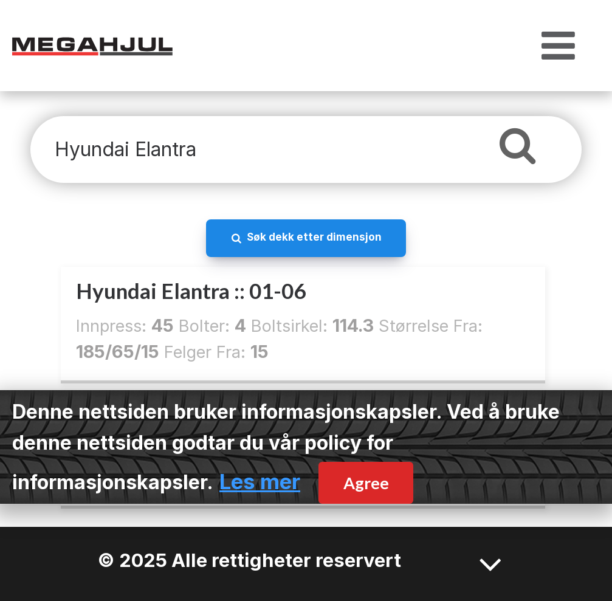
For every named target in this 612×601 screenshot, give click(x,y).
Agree (366, 483)
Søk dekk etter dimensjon (314, 236)
